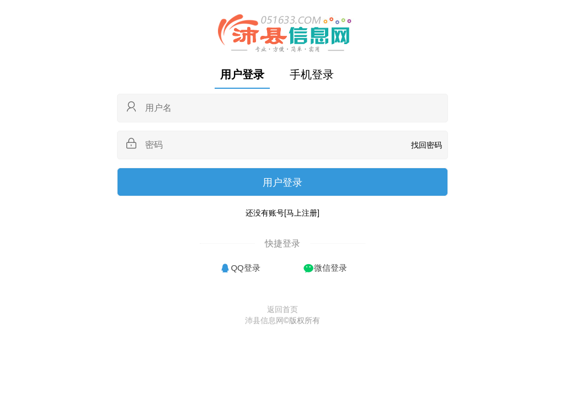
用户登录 (242, 74)
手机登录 (312, 74)
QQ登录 (245, 267)
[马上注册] (301, 212)
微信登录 (330, 267)
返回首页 (282, 309)
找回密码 (426, 145)
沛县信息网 (264, 320)
